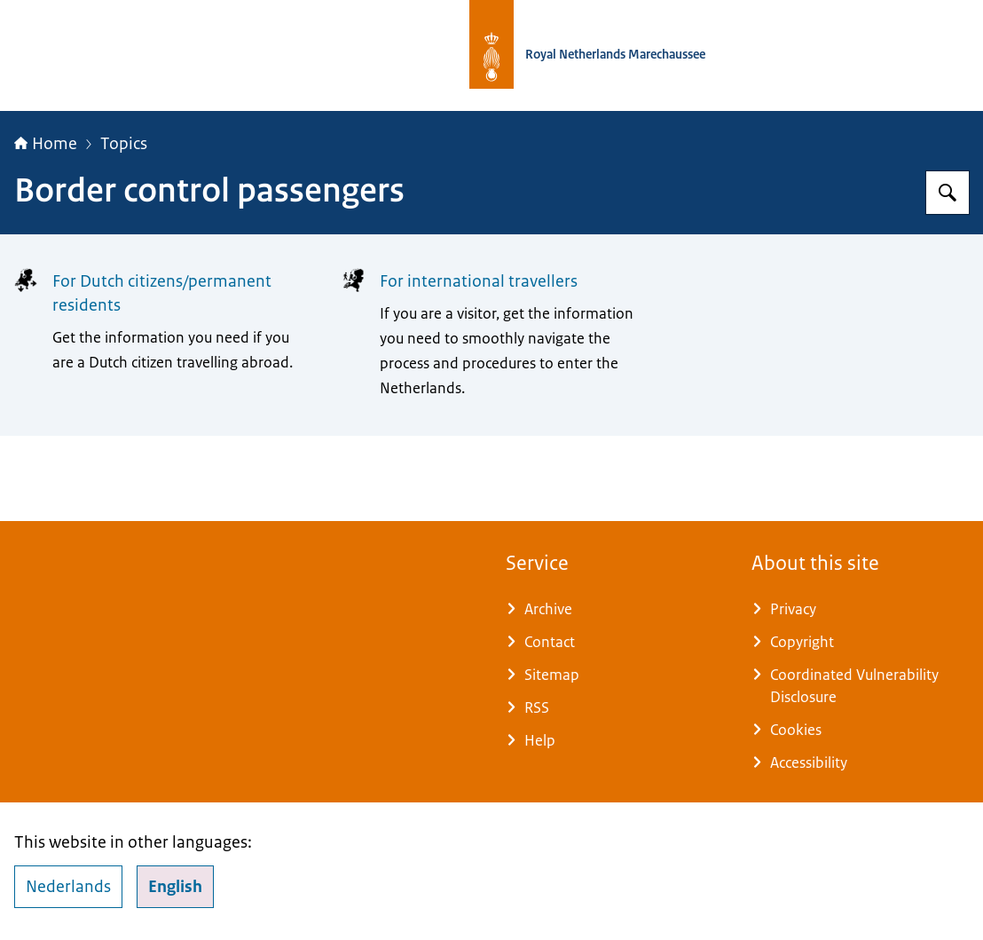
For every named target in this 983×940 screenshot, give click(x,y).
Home (45, 143)
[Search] (947, 192)
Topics (123, 143)
